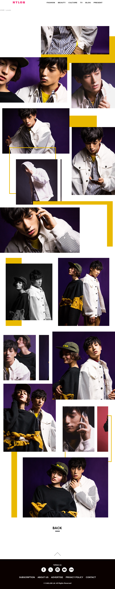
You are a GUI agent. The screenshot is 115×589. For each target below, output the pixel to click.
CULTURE (72, 3)
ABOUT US (43, 577)
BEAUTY (62, 3)
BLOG (88, 3)
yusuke (8, 10)
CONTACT (91, 577)
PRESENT (98, 3)
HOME (2, 10)
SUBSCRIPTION (27, 577)
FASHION (51, 3)
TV (81, 3)
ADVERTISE (57, 577)
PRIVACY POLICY (74, 577)
